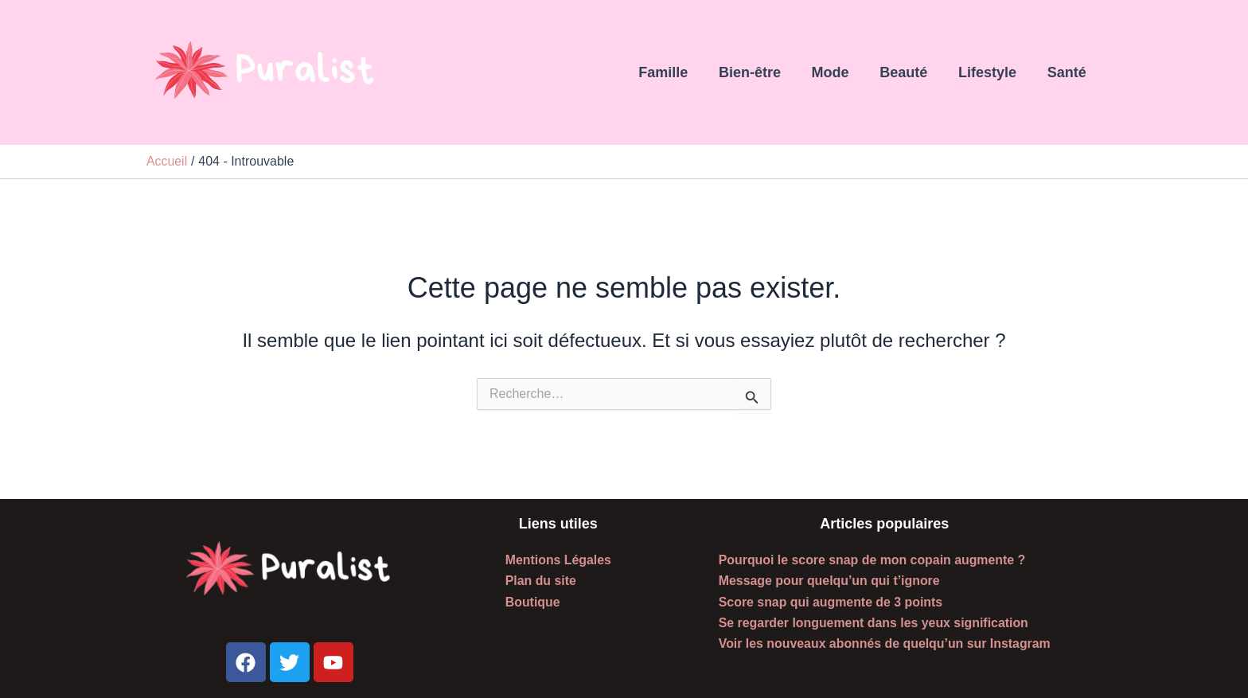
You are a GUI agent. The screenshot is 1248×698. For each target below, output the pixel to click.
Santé (1067, 72)
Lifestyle (990, 72)
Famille (675, 72)
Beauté (909, 72)
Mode (837, 72)
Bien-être (759, 72)
